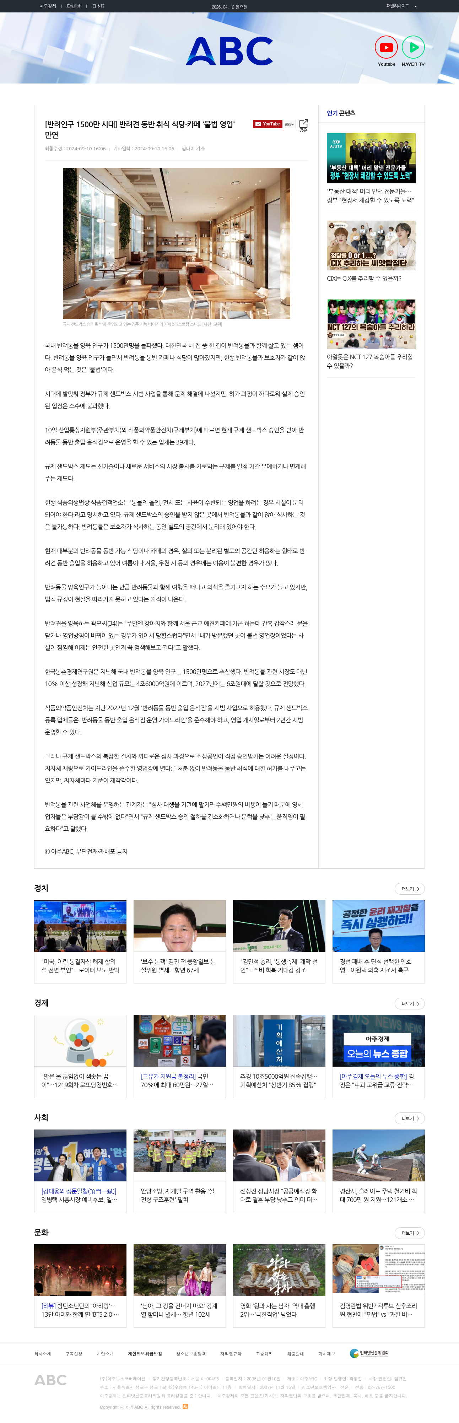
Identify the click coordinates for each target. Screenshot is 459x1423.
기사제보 (326, 1354)
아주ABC (229, 51)
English (74, 5)
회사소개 (42, 1354)
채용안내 (295, 1354)
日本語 (98, 5)
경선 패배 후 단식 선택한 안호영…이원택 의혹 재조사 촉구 (375, 966)
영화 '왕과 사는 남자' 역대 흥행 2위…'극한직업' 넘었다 (277, 1310)
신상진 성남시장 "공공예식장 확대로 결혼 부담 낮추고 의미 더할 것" (278, 1196)
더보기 (410, 889)
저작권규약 (231, 1354)
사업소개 (105, 1354)
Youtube (386, 51)
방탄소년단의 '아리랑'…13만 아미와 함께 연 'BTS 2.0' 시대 (78, 1311)
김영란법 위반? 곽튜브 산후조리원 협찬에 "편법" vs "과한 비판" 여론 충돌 (378, 1311)
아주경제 (47, 5)
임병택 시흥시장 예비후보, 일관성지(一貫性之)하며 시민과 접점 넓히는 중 (79, 1196)
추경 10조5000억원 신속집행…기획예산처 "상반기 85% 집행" (278, 1080)
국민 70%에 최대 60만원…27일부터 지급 (179, 1081)
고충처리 (264, 1354)
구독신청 (73, 1354)
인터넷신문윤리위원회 (369, 1353)
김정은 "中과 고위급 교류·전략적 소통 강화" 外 (377, 1081)
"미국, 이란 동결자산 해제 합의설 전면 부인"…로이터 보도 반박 (80, 966)
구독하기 (274, 124)
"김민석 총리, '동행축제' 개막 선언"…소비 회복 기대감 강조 (279, 966)
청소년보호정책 (191, 1354)
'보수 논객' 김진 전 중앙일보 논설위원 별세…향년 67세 (178, 966)
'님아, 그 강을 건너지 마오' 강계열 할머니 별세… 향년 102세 (179, 1310)
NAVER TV (413, 51)
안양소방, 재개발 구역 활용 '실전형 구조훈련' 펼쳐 (177, 1195)
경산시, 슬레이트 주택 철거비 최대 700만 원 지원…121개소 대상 (378, 1196)
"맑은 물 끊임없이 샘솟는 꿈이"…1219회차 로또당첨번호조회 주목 (79, 1081)
